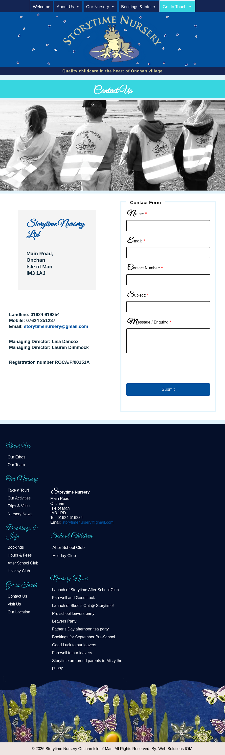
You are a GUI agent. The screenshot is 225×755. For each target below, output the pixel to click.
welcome (41, 6)
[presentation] (164, 369)
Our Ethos (16, 457)
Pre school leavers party (73, 613)
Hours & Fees (20, 555)
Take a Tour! (18, 490)
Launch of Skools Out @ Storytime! (83, 606)
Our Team (16, 465)
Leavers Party (64, 621)
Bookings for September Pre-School (83, 637)
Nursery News (20, 514)
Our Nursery (97, 6)
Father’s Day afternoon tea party (80, 629)
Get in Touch (174, 6)
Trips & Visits (19, 506)
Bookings (16, 547)
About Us (65, 6)
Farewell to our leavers (72, 653)
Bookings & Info (136, 6)
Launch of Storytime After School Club (85, 590)
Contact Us (17, 596)
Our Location (19, 612)
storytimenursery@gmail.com (56, 326)
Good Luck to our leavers (74, 645)
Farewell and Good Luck (73, 598)
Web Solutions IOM (175, 749)
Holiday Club (19, 571)
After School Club (23, 563)
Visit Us (14, 604)
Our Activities (19, 498)
